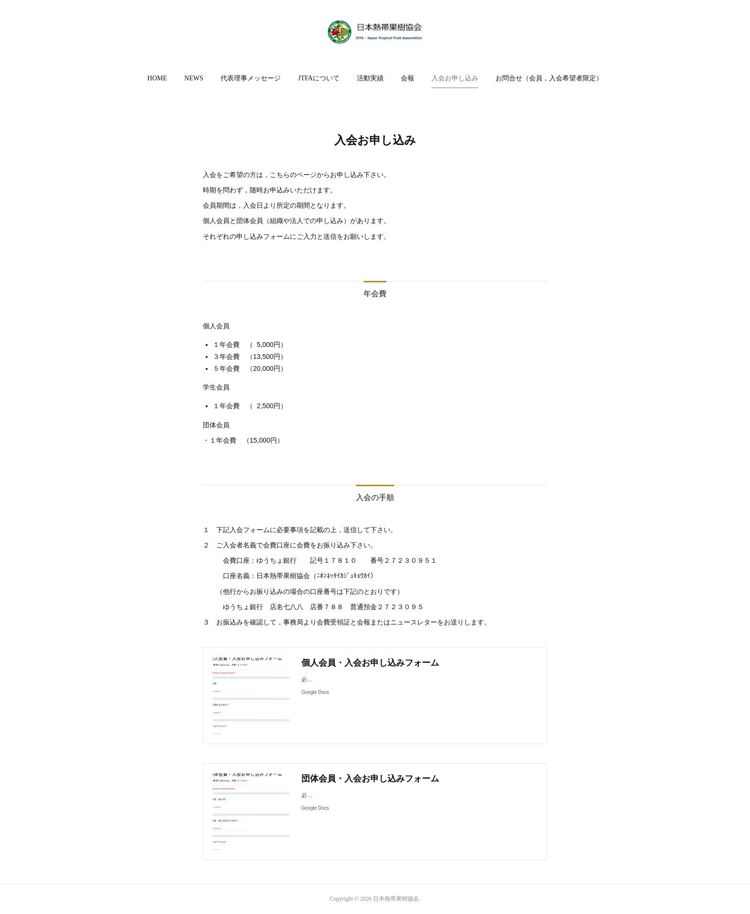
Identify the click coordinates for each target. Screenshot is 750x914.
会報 (407, 78)
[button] (157, 78)
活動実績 (370, 78)
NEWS (193, 78)
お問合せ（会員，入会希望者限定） (549, 78)
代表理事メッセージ (251, 78)
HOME (157, 78)
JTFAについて (319, 78)
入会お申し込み (454, 78)
